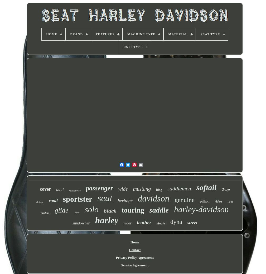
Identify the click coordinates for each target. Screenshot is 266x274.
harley (106, 220)
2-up (226, 189)
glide (62, 210)
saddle (159, 210)
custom (45, 212)
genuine (185, 199)
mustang (142, 189)
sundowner (81, 223)
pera (77, 212)
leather (144, 222)
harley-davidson (201, 209)
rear (230, 201)
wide (123, 189)
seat (105, 198)
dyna (176, 222)
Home (134, 242)
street (192, 222)
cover (45, 189)
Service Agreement (134, 265)
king (159, 190)
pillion (205, 201)
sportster (77, 199)
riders (219, 201)
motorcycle (75, 190)
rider (128, 223)
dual (60, 189)
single (161, 223)
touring (133, 210)
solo (92, 209)
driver (39, 202)
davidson (153, 198)
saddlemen (179, 188)
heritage (125, 200)
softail (206, 187)
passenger (99, 188)
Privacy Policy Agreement (135, 257)
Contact (135, 250)
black (110, 211)
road (53, 200)
